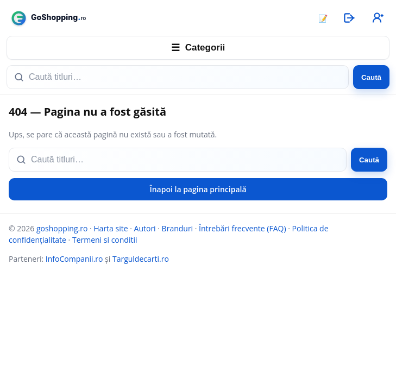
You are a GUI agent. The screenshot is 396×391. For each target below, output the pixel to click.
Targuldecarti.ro (140, 259)
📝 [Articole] (323, 18)
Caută (371, 77)
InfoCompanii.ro (74, 259)
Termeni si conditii (104, 240)
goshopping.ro (61, 228)
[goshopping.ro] (157, 18)
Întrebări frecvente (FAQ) (242, 228)
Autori (145, 228)
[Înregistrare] (376, 17)
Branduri (177, 228)
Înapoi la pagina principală (197, 189)
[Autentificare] (348, 17)
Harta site (110, 228)
